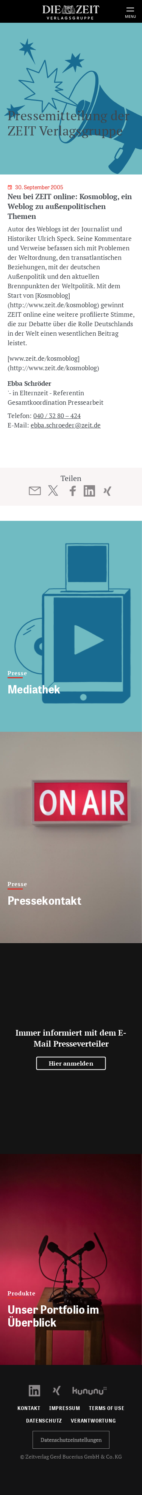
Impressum (64, 1408)
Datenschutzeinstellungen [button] (71, 1439)
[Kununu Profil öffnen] (93, 1390)
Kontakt (29, 1408)
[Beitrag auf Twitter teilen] (52, 490)
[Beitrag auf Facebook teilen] (73, 491)
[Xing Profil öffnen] (61, 1390)
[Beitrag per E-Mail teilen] (34, 491)
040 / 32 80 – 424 (57, 415)
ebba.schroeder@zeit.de (66, 425)
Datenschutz (44, 1421)
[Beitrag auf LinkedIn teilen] (89, 491)
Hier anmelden (71, 1063)
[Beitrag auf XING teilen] (107, 491)
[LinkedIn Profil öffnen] (39, 1390)
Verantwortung (93, 1421)
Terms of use (107, 1408)
